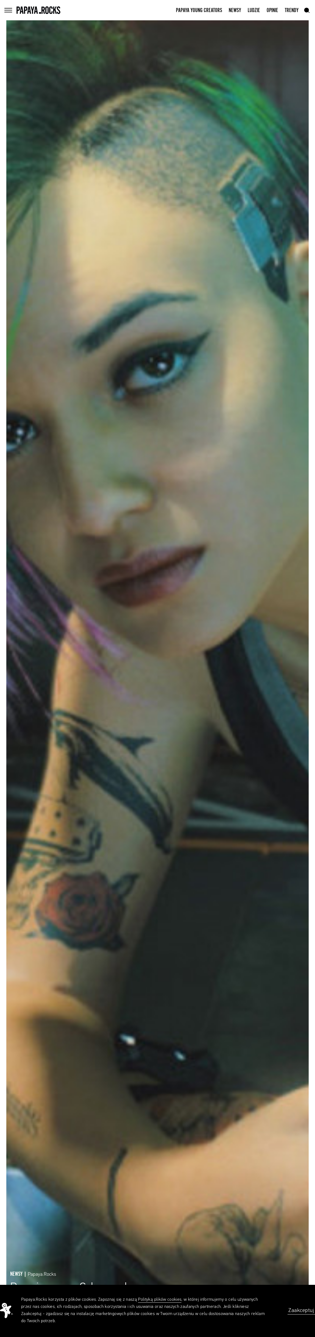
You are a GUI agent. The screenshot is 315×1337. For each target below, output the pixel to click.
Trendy (292, 10)
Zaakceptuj (301, 1310)
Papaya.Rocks (42, 1274)
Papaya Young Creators (199, 10)
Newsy (235, 10)
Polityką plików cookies (159, 1299)
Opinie (272, 10)
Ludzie (254, 10)
